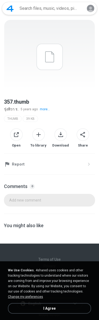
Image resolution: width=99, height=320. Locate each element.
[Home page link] (10, 8)
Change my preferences (25, 297)
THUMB (12, 119)
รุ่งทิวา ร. (11, 109)
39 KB (30, 119)
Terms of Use (49, 259)
